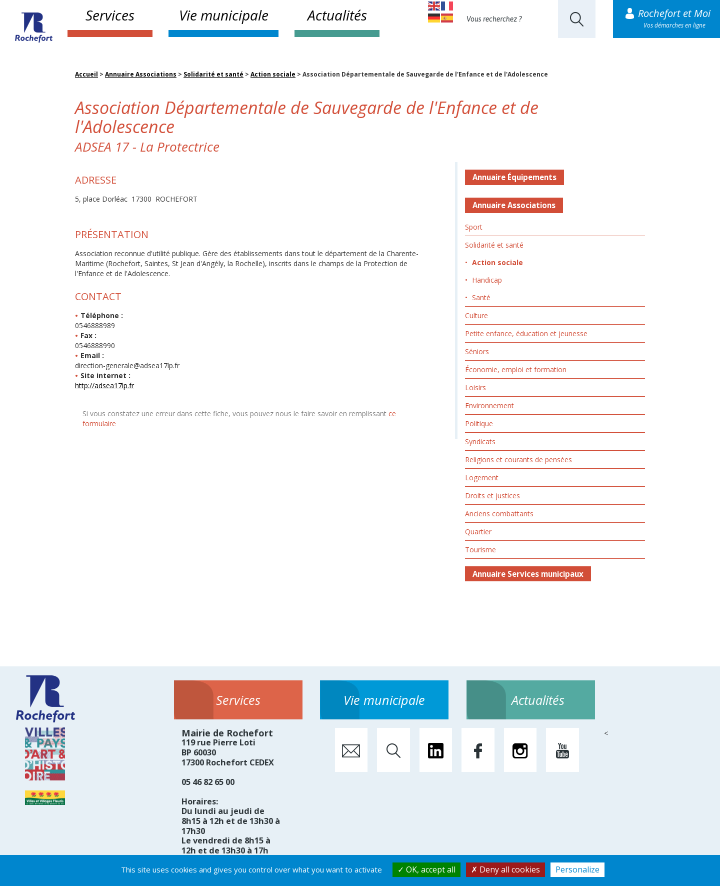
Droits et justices (492, 495)
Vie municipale (223, 15)
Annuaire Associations (140, 74)
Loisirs (475, 387)
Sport (473, 227)
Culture (476, 315)
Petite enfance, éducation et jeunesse (526, 333)
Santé (481, 297)
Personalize (578, 869)
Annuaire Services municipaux (528, 574)
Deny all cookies (505, 869)
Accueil (86, 74)
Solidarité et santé (214, 74)
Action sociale (273, 74)
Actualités (337, 15)
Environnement (489, 405)
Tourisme (480, 549)
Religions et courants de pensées (518, 459)
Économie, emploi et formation (515, 369)
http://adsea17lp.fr (104, 385)
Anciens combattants (499, 513)
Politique (479, 423)
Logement (481, 477)
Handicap (487, 280)
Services (110, 15)
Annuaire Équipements (514, 177)
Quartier (478, 531)
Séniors (477, 351)
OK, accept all (427, 869)
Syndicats (480, 441)
